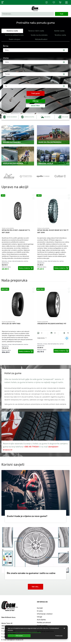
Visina (6, 58)
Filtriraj (35, 101)
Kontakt (40, 608)
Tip (4, 82)
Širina (5, 46)
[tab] (62, 39)
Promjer (6, 70)
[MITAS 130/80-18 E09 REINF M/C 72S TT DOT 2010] (61, 268)
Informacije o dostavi (44, 614)
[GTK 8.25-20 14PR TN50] (26, 351)
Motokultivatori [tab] (41, 39)
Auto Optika (41, 620)
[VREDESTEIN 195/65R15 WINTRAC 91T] (61, 351)
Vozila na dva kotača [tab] (39, 35)
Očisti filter (35, 106)
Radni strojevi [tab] (14, 39)
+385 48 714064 (31, 446)
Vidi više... (35, 587)
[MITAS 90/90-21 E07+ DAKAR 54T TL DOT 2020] (26, 268)
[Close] (19, 635)
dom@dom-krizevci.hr (15, 640)
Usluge (39, 617)
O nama (40, 611)
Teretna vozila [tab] (60, 35)
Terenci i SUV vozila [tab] (36, 31)
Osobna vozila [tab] (12, 31)
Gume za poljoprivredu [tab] (14, 35)
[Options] (59, 635)
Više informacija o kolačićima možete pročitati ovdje (24, 632)
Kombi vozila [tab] (59, 31)
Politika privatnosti (44, 622)
